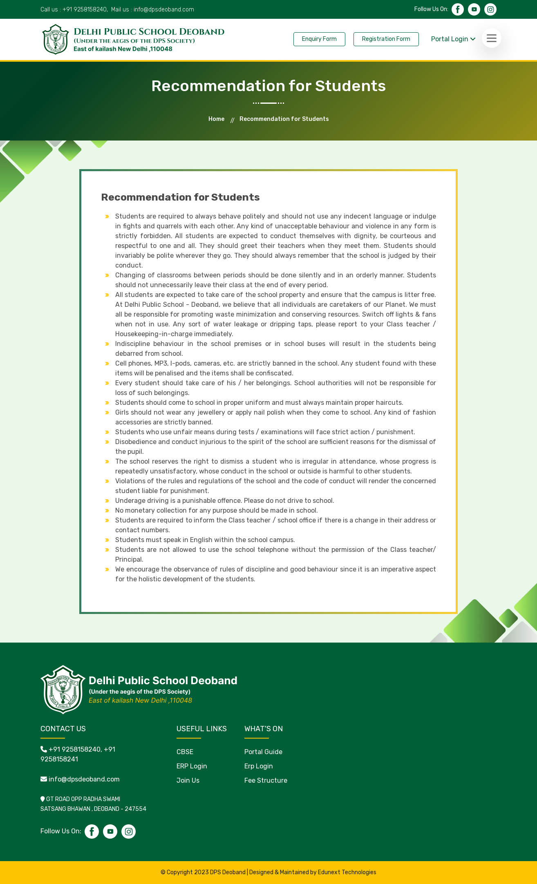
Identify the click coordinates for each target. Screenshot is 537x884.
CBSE (185, 752)
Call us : (74, 9)
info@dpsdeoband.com (84, 779)
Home (216, 119)
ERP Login (192, 766)
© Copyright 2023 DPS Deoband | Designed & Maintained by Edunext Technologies (268, 872)
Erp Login (258, 766)
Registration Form (386, 39)
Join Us (188, 780)
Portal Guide (263, 752)
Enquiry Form (319, 39)
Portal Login (453, 39)
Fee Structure (265, 780)
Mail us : (152, 9)
